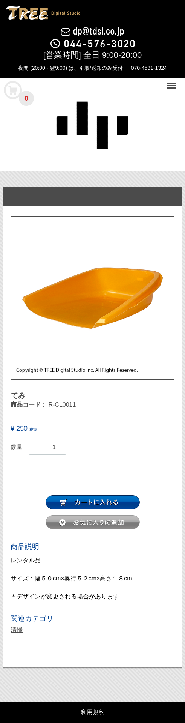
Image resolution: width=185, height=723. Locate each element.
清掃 (17, 630)
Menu (171, 82)
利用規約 (93, 712)
